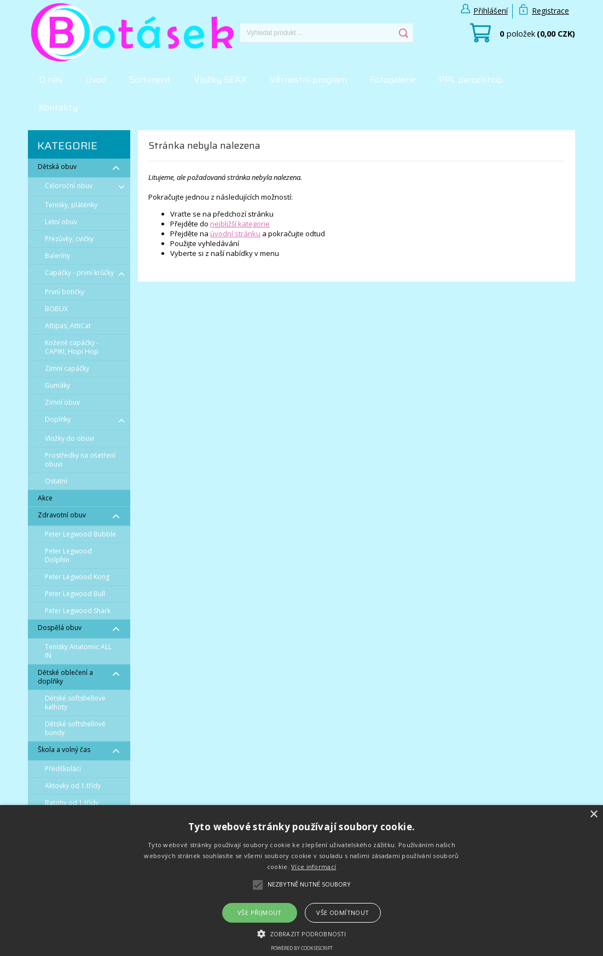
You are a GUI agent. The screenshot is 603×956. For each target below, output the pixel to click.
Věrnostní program (308, 79)
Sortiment (150, 79)
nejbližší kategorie (240, 224)
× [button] (593, 815)
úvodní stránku (235, 233)
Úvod (95, 79)
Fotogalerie (393, 79)
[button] (301, 933)
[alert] (301, 880)
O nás (50, 79)
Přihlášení (490, 10)
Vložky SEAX (220, 79)
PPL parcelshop (471, 79)
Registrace (550, 10)
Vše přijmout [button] (259, 912)
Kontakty (58, 107)
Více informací (313, 866)
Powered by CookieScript (302, 948)
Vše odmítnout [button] (342, 912)
